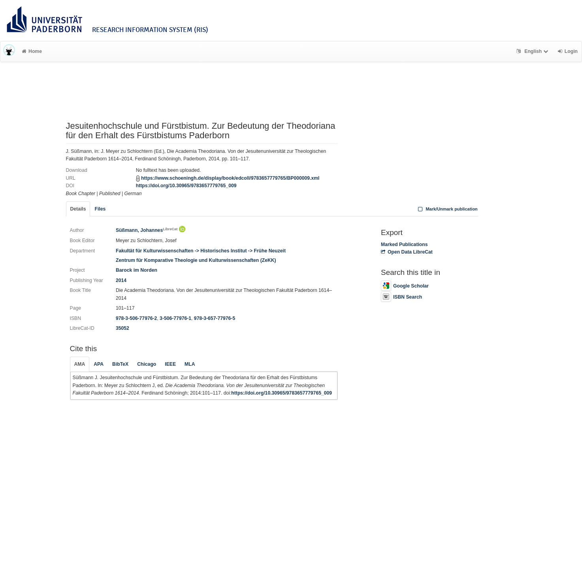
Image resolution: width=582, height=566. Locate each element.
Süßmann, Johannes (146, 230)
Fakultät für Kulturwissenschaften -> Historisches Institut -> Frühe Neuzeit (201, 251)
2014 (121, 280)
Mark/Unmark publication (447, 209)
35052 (122, 328)
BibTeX (120, 364)
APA (99, 364)
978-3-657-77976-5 (214, 318)
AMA (79, 364)
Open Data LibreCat (407, 252)
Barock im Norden (136, 270)
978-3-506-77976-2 (136, 318)
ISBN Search (401, 297)
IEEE (170, 364)
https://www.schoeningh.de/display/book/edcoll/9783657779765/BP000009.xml (230, 178)
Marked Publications (404, 244)
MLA (190, 364)
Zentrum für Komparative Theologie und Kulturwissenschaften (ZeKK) (196, 260)
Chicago (146, 364)
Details (78, 209)
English (533, 51)
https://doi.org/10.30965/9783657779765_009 (186, 185)
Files (99, 209)
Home (32, 51)
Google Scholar (405, 286)
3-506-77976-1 (175, 318)
